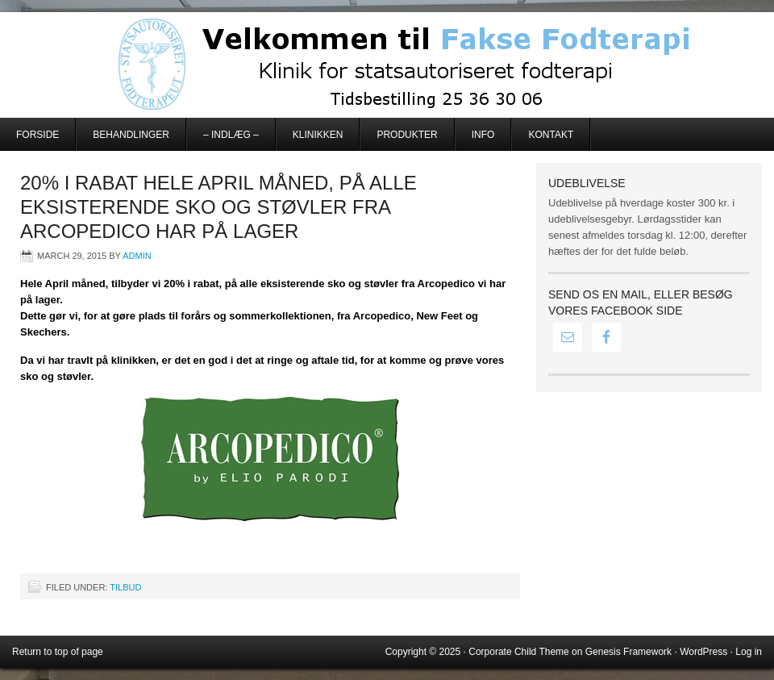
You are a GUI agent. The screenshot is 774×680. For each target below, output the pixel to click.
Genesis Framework (628, 651)
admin (137, 256)
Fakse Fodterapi (387, 64)
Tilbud (125, 587)
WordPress (703, 651)
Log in (748, 651)
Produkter (407, 134)
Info (483, 134)
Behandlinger (131, 134)
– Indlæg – (231, 134)
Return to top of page (57, 651)
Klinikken (318, 134)
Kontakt (550, 134)
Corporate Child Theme (518, 651)
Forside (37, 134)
